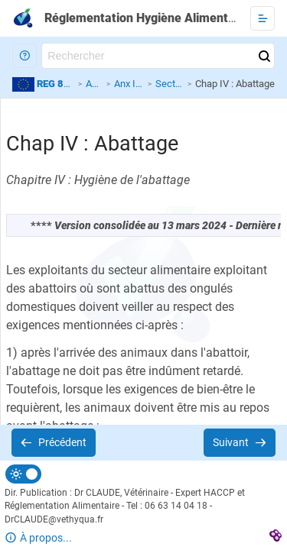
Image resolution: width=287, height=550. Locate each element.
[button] (24, 56)
